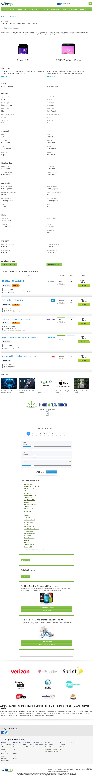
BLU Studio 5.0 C (29, 488)
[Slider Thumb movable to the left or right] (32, 447)
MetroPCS (4, 757)
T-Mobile (3, 751)
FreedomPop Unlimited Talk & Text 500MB (19, 337)
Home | (50, 768)
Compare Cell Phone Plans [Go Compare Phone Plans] (46, 607)
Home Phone (33, 9)
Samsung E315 (28, 484)
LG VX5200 (27, 518)
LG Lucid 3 (27, 513)
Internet (46, 9)
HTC (13, 749)
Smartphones (47, 744)
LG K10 (26, 524)
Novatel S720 (27, 511)
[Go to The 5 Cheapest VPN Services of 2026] (9, 383)
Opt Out (89, 768)
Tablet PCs (25, 746)
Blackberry (61, 746)
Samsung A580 (28, 547)
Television (35, 746)
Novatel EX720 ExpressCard (32, 486)
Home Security (55, 9)
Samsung (14, 757)
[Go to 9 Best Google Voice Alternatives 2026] (45, 383)
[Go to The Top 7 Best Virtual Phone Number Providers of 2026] (81, 383)
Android (60, 744)
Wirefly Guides (70, 743)
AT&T (2, 746)
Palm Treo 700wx (29, 491)
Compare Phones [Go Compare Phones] (46, 610)
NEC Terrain (27, 535)
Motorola (14, 753)
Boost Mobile (4, 760)
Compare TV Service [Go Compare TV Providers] (46, 641)
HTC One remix (28, 522)
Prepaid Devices (48, 746)
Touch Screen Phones (49, 749)
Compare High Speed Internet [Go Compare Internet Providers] (46, 644)
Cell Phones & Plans (8, 9)
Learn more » (5, 76)
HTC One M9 (27, 493)
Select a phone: (47, 409)
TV (40, 9)
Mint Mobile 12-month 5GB (13, 281)
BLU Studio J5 (28, 542)
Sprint (2, 749)
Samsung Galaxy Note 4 (31, 504)
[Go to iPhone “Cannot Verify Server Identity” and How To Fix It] (63, 383)
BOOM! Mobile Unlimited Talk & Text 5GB (19, 356)
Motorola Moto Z (28, 531)
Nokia (13, 755)
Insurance (65, 9)
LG (13, 751)
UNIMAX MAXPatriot (30, 533)
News (64, 3)
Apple (13, 744)
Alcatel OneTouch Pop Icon (31, 529)
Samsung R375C (29, 497)
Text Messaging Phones (50, 751)
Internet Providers (37, 744)
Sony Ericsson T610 (29, 500)
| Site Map (84, 768)
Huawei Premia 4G (29, 538)
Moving (82, 9)
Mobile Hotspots (26, 744)
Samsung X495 (28, 506)
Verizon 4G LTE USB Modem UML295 (34, 549)
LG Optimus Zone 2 (29, 520)
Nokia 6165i (27, 540)
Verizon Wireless (5, 744)
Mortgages (74, 9)
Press (68, 3)
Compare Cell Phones (7, 16)
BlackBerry (15, 746)
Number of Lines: (46, 429)
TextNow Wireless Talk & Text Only (16, 319)
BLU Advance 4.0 (29, 526)
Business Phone (21, 9)
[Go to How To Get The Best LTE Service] (27, 383)
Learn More (25, 560)
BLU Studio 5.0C (28, 509)
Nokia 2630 (27, 502)
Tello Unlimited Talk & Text (12, 300)
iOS (59, 749)
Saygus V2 (27, 515)
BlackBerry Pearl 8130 (30, 495)
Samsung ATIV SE (29, 544)
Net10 (3, 755)
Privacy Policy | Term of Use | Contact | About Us (66, 768)
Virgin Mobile (4, 753)
